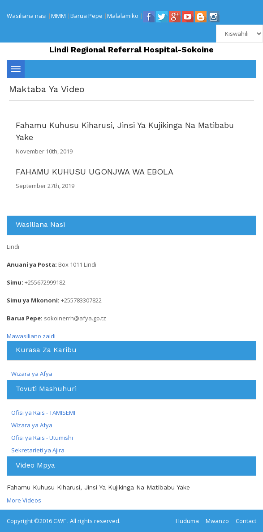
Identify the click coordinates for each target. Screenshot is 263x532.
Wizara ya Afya (31, 374)
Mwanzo (217, 521)
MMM (58, 16)
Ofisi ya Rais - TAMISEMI (43, 413)
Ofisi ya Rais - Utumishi (42, 438)
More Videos (24, 500)
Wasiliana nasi (27, 16)
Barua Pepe (86, 16)
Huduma (187, 521)
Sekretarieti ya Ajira (38, 450)
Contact (246, 521)
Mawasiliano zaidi (31, 336)
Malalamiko (122, 16)
